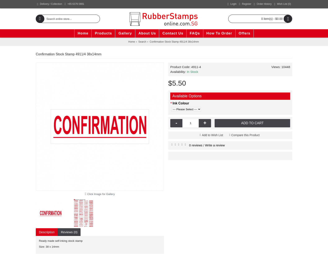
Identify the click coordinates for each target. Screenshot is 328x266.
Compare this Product (245, 135)
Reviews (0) (69, 232)
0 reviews (195, 145)
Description (47, 232)
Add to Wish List (212, 135)
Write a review (215, 145)
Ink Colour (181, 103)
